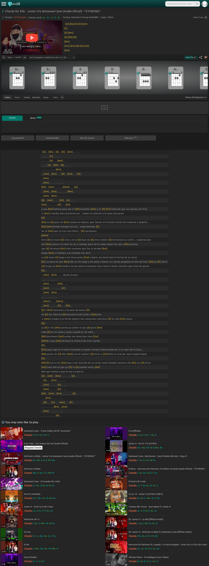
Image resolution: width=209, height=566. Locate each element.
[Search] (197, 4)
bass (56, 97)
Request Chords (33, 447)
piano (17, 97)
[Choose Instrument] (62, 97)
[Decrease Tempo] (3, 57)
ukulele (27, 97)
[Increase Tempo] (24, 57)
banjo (46, 97)
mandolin (36, 97)
